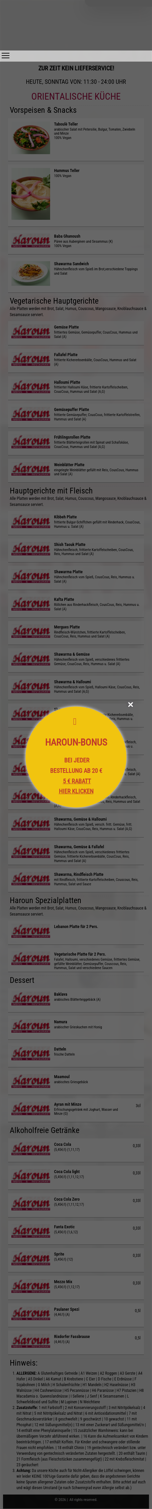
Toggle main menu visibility (5, 54)
